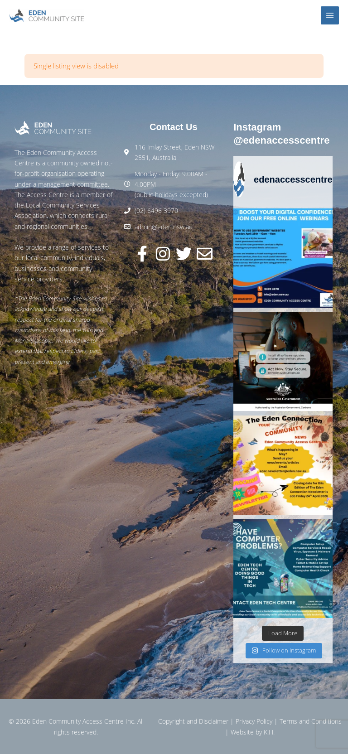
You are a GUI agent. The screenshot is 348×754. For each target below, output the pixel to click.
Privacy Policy (254, 721)
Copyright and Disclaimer (193, 721)
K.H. (269, 732)
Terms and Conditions (311, 721)
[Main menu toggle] (330, 15)
